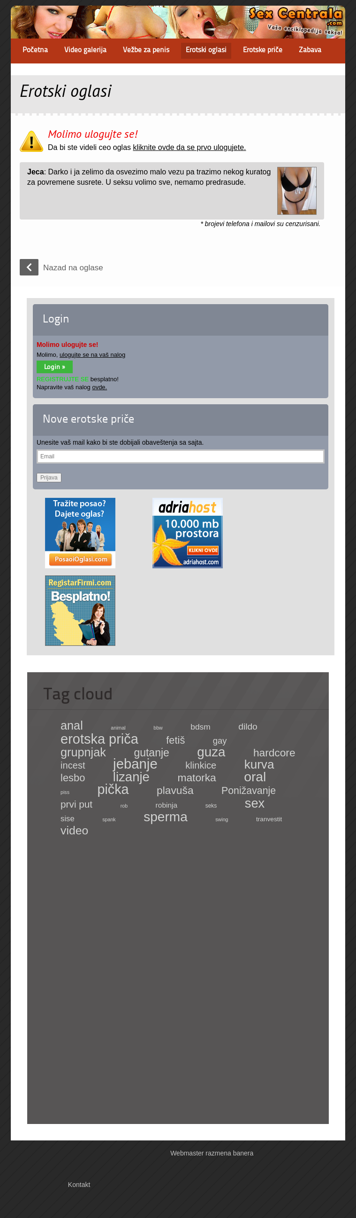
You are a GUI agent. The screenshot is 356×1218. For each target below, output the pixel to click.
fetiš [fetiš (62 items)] (175, 740)
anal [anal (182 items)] (72, 725)
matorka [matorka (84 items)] (196, 777)
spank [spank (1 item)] (108, 819)
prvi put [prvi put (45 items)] (76, 804)
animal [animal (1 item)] (118, 728)
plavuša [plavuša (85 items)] (175, 790)
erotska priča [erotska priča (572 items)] (99, 739)
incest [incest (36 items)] (73, 765)
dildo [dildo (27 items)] (248, 726)
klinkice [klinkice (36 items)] (200, 765)
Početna (35, 50)
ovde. (99, 387)
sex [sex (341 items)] (255, 803)
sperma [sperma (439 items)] (166, 816)
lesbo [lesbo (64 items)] (73, 778)
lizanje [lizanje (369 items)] (131, 777)
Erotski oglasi (206, 50)
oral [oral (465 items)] (255, 776)
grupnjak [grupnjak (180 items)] (83, 752)
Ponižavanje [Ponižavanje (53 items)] (248, 790)
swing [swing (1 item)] (221, 819)
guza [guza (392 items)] (211, 752)
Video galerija (85, 50)
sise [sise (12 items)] (68, 818)
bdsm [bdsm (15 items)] (200, 726)
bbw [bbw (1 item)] (158, 728)
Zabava (310, 50)
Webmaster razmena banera (211, 1153)
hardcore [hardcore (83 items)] (274, 753)
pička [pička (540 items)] (113, 789)
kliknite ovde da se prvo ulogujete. (189, 147)
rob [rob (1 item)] (124, 806)
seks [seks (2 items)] (211, 805)
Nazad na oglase (73, 267)
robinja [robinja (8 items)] (167, 805)
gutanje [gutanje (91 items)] (151, 753)
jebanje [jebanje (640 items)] (135, 763)
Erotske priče (262, 50)
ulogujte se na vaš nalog (92, 354)
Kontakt (79, 1184)
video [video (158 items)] (74, 830)
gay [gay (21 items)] (220, 741)
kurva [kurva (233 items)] (259, 764)
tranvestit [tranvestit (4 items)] (269, 819)
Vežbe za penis (146, 50)
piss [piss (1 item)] (65, 792)
